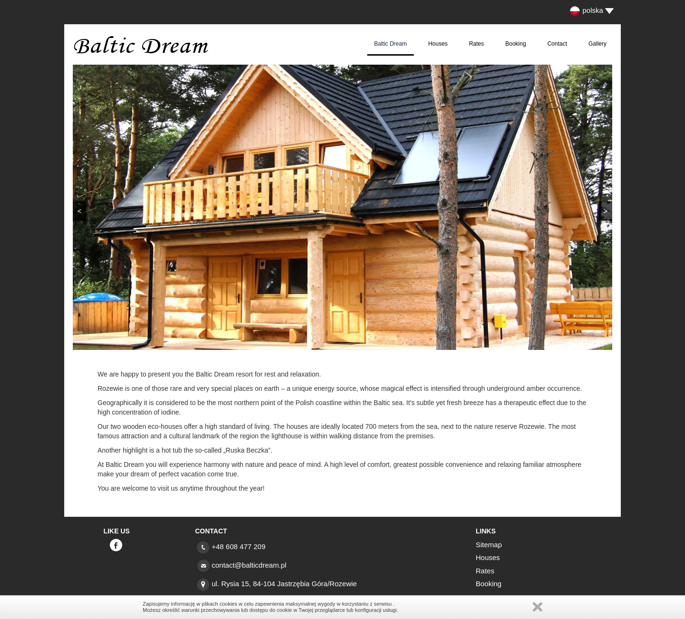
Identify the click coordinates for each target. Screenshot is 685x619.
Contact (557, 43)
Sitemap (489, 545)
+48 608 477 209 (238, 546)
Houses (438, 43)
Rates (476, 43)
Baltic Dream (390, 43)
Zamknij (537, 606)
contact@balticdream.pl (249, 565)
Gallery (597, 43)
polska (586, 10)
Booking (515, 43)
